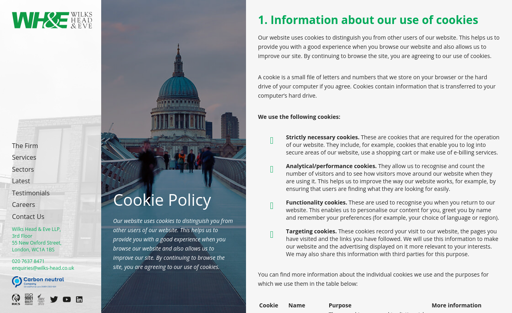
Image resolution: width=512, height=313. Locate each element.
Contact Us (28, 216)
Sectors (23, 169)
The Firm (25, 145)
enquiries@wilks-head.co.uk (43, 268)
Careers (23, 204)
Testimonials (31, 193)
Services (24, 157)
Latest (21, 181)
